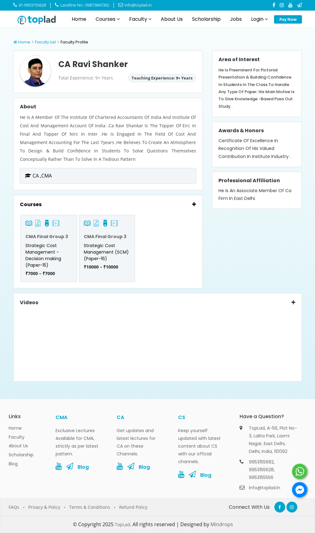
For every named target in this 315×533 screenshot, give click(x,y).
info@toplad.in (135, 5)
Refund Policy (133, 507)
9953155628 (261, 470)
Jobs (236, 19)
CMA (61, 417)
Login (259, 19)
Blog (13, 464)
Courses (108, 19)
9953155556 (261, 477)
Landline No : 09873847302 (82, 5)
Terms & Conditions (89, 507)
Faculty (140, 19)
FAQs (14, 507)
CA (120, 417)
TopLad (122, 524)
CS (181, 417)
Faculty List (45, 42)
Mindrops (221, 524)
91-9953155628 (29, 5)
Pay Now (288, 19)
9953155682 (261, 462)
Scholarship (206, 19)
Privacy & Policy (44, 507)
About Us (172, 19)
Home (79, 19)
